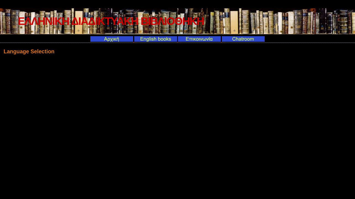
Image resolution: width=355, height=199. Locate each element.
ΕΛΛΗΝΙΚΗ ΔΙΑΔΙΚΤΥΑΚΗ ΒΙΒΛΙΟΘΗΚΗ (111, 21)
